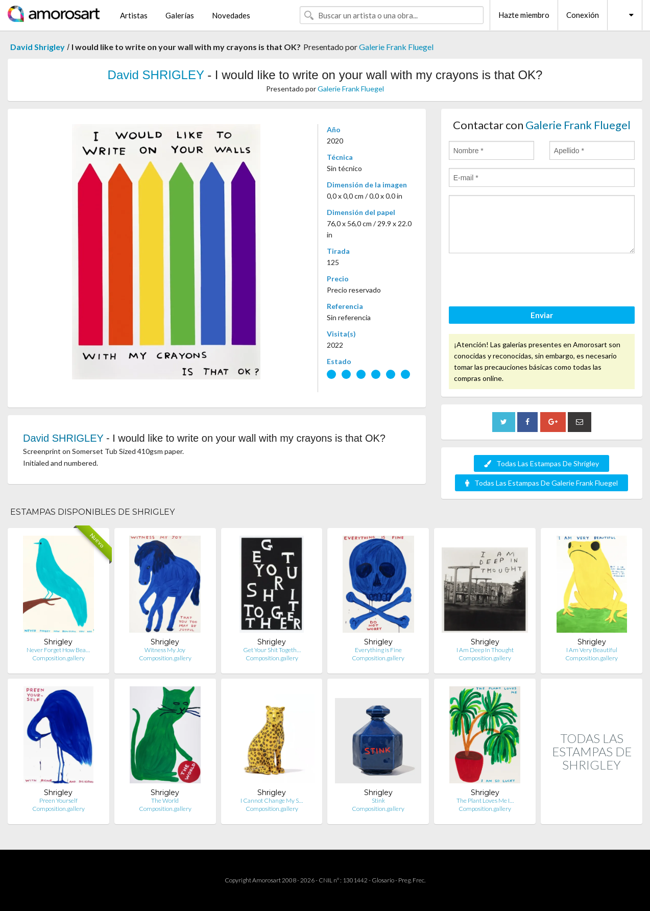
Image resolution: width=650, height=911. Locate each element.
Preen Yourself (58, 800)
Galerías (179, 15)
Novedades (231, 15)
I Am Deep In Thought (485, 650)
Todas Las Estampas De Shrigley (541, 463)
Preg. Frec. (411, 880)
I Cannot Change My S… (271, 800)
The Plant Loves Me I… (485, 800)
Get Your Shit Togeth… (272, 650)
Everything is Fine (378, 650)
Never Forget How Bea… (58, 650)
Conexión (582, 14)
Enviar (542, 315)
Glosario (383, 880)
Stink (378, 800)
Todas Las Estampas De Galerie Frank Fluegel (541, 482)
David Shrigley (37, 47)
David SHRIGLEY (156, 75)
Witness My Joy (165, 650)
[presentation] (526, 281)
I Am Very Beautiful (591, 650)
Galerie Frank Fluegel (396, 47)
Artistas (134, 15)
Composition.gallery (58, 658)
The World (165, 800)
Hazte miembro (523, 14)
